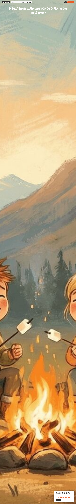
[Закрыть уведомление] (73, 491)
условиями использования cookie (63, 497)
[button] (70, 2)
